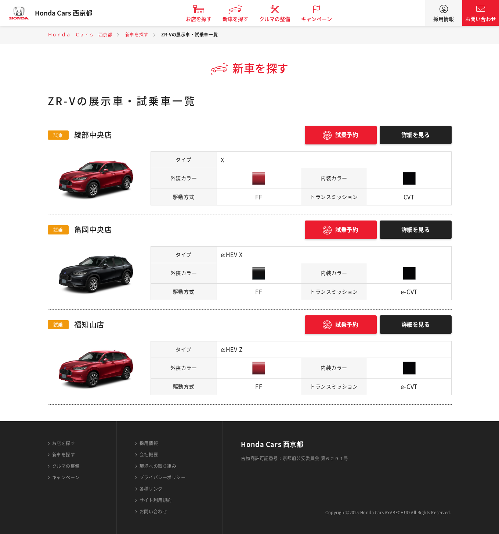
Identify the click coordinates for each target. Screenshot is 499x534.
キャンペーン (320, 19)
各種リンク (151, 489)
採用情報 (443, 19)
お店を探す (203, 19)
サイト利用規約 (156, 500)
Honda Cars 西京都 (68, 13)
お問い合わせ (480, 19)
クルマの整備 (278, 19)
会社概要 (149, 454)
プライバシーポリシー (163, 477)
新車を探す (239, 19)
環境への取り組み (158, 466)
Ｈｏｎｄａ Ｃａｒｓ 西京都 (80, 34)
